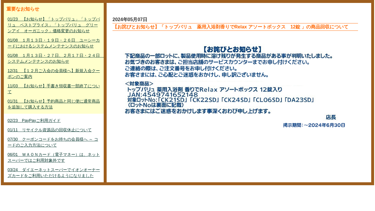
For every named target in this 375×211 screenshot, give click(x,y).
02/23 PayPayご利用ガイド (34, 120)
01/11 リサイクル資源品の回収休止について (50, 129)
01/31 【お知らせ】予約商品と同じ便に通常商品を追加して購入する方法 (54, 104)
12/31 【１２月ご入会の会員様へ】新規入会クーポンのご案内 (54, 73)
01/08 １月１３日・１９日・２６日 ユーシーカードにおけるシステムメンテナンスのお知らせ (54, 43)
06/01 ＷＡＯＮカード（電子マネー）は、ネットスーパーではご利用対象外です (54, 157)
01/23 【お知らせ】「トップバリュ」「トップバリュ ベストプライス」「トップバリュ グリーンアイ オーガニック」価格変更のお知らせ (54, 25)
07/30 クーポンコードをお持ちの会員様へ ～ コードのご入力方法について (53, 142)
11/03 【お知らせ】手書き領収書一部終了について (54, 89)
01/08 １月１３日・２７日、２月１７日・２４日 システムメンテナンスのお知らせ (54, 58)
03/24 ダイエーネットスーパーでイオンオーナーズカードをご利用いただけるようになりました (54, 172)
